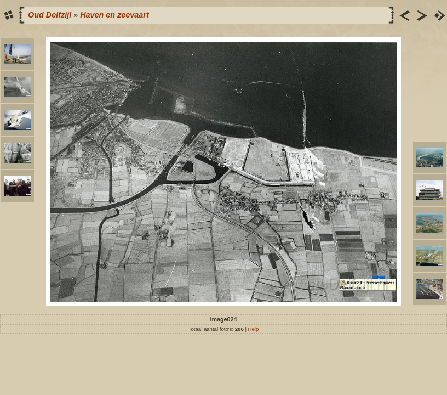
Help (253, 329)
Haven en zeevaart (114, 14)
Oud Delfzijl (49, 14)
